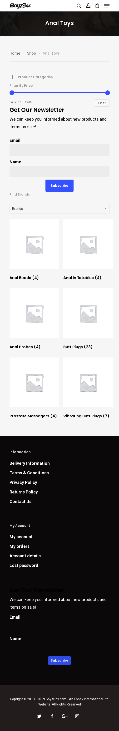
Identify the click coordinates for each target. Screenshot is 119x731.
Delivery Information (30, 463)
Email (15, 140)
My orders (20, 546)
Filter (102, 103)
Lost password (24, 565)
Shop (31, 53)
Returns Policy (24, 491)
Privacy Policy (23, 482)
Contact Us (20, 501)
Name (15, 161)
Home (15, 53)
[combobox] (59, 208)
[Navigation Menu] (106, 5)
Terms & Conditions (29, 472)
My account (21, 536)
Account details (25, 555)
